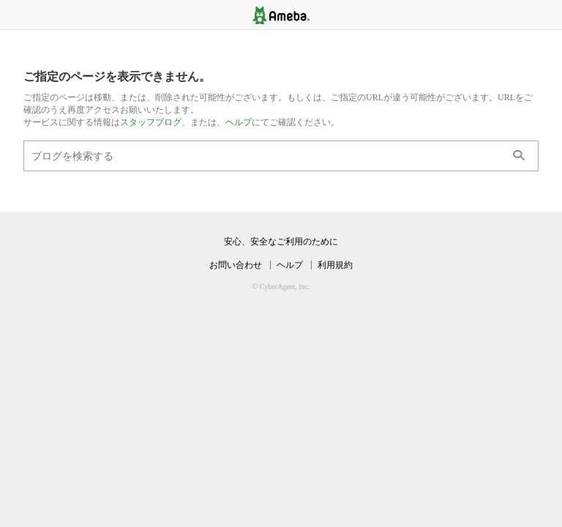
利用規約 (335, 265)
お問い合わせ (235, 265)
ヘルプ (238, 122)
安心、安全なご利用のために (281, 241)
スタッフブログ (150, 122)
